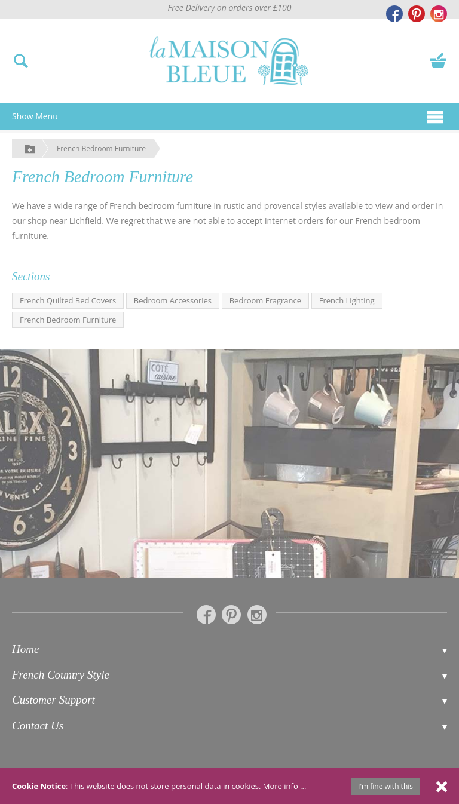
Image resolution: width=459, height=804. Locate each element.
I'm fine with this (385, 786)
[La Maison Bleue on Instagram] (438, 13)
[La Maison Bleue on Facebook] (394, 13)
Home (25, 649)
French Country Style (60, 674)
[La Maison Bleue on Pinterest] (416, 13)
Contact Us (37, 725)
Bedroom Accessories (173, 300)
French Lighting (347, 300)
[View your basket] (438, 59)
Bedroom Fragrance (265, 300)
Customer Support (53, 699)
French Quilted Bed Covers (68, 300)
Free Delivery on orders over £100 (230, 7)
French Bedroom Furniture (101, 148)
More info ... (285, 786)
